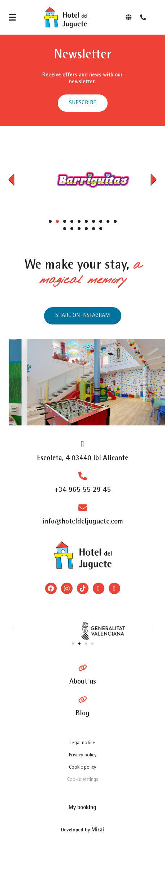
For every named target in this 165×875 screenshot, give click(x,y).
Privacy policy (82, 755)
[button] (11, 179)
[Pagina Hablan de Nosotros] (82, 674)
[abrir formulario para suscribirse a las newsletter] (83, 103)
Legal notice (82, 743)
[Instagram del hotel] (82, 315)
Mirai (97, 830)
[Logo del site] (65, 17)
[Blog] (82, 706)
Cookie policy (82, 767)
